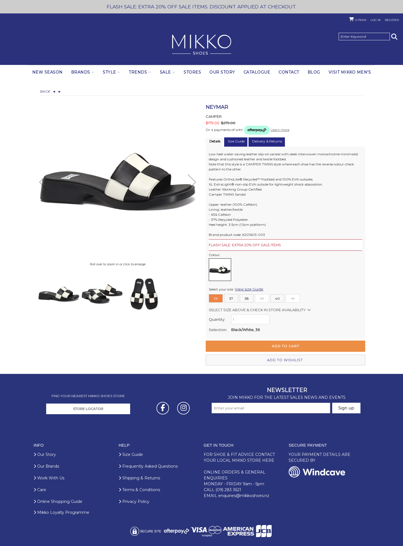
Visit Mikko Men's (350, 72)
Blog (314, 72)
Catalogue (256, 72)
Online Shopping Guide (58, 500)
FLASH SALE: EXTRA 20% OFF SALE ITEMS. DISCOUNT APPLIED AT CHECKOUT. (201, 6)
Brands (80, 72)
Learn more (280, 130)
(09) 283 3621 (228, 489)
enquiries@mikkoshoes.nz (243, 495)
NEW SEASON (47, 72)
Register (392, 20)
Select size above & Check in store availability (257, 309)
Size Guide (131, 453)
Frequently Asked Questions (148, 465)
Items (360, 20)
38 (247, 298)
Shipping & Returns (139, 477)
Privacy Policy (134, 500)
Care (40, 489)
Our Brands (46, 465)
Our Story (222, 72)
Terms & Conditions (139, 489)
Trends (138, 72)
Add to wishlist (285, 359)
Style (109, 72)
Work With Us (49, 477)
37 (231, 298)
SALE (165, 72)
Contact (288, 72)
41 (292, 298)
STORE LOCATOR (88, 408)
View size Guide (247, 289)
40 (277, 298)
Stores (192, 72)
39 (262, 298)
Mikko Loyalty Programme (61, 511)
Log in (376, 20)
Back (48, 91)
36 (216, 298)
